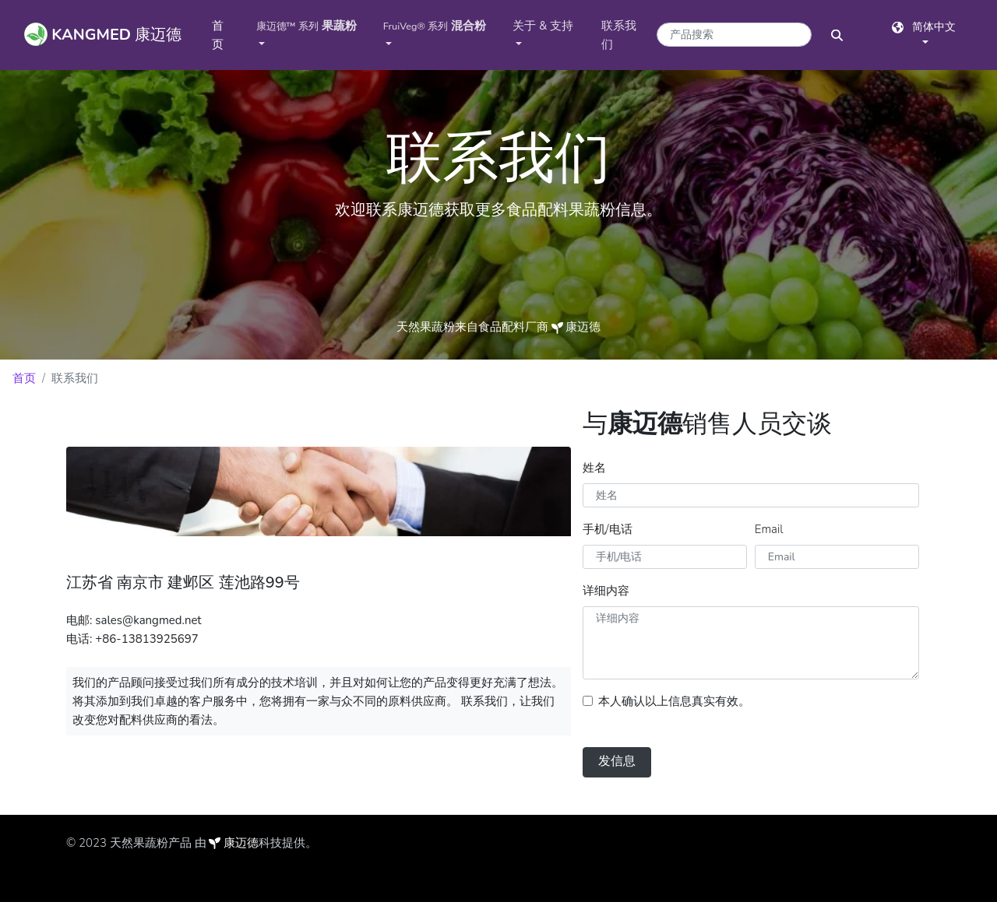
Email (769, 529)
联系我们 (618, 35)
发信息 (617, 761)
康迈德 (241, 843)
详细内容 (606, 590)
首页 (228, 35)
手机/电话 (607, 529)
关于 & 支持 (543, 25)
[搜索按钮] (837, 35)
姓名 (594, 468)
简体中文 (924, 26)
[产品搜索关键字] (734, 35)
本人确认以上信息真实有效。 (674, 701)
